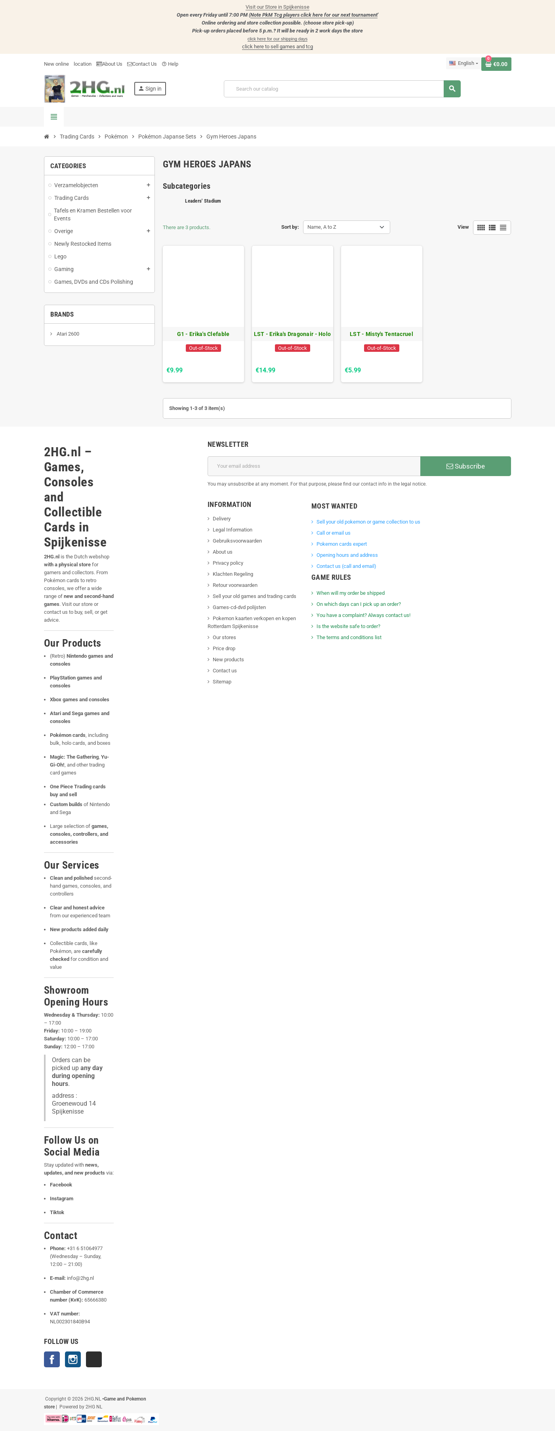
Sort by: (290, 227)
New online (56, 64)
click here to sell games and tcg (277, 46)
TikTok (94, 1359)
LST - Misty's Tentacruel (381, 334)
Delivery (222, 519)
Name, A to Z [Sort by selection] (321, 227)
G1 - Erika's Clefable (203, 334)
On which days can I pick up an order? (359, 604)
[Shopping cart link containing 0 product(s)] (496, 64)
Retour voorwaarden (235, 585)
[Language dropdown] (463, 63)
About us (223, 552)
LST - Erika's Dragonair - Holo (292, 334)
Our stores (224, 637)
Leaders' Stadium (203, 201)
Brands (62, 314)
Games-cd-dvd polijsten (239, 607)
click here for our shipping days (278, 38)
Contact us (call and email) (346, 566)
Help (170, 64)
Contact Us (142, 64)
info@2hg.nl (80, 1278)
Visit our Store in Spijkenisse (277, 7)
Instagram (73, 1359)
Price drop (224, 648)
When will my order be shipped (351, 593)
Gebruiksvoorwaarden (237, 541)
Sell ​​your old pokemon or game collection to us (368, 522)
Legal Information (232, 530)
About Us (109, 64)
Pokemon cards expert (342, 544)
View (463, 227)
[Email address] (314, 466)
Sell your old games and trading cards (254, 596)
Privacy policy (228, 563)
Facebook (52, 1359)
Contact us (225, 671)
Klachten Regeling (233, 574)
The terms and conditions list (349, 637)
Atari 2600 (67, 334)
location (83, 64)
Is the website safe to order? (348, 626)
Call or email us (334, 533)
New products (228, 659)
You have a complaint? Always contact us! (363, 615)
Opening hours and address (347, 555)
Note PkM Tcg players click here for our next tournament (314, 15)
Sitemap (222, 682)
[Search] (342, 88)
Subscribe (465, 466)
